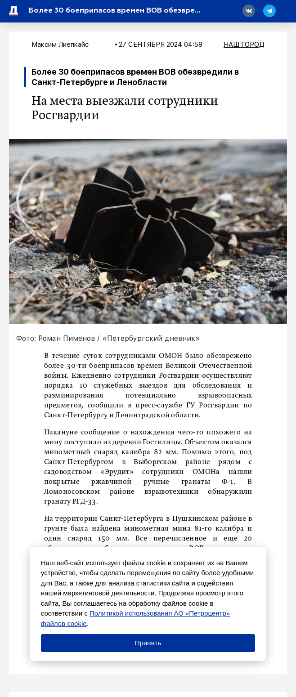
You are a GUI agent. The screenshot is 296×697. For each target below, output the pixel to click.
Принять (148, 643)
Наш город (244, 44)
